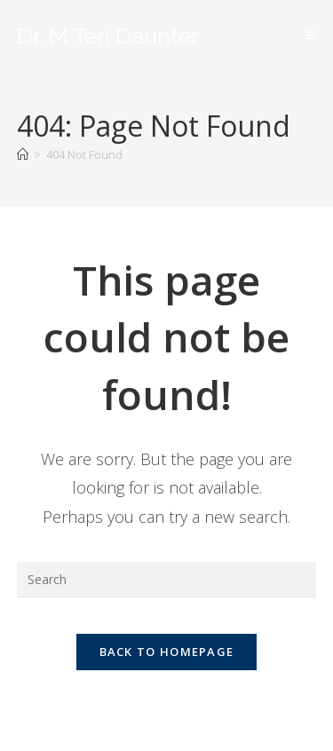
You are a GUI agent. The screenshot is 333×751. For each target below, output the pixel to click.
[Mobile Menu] (311, 35)
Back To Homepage (166, 652)
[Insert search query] (167, 579)
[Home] (22, 154)
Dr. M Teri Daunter (108, 35)
